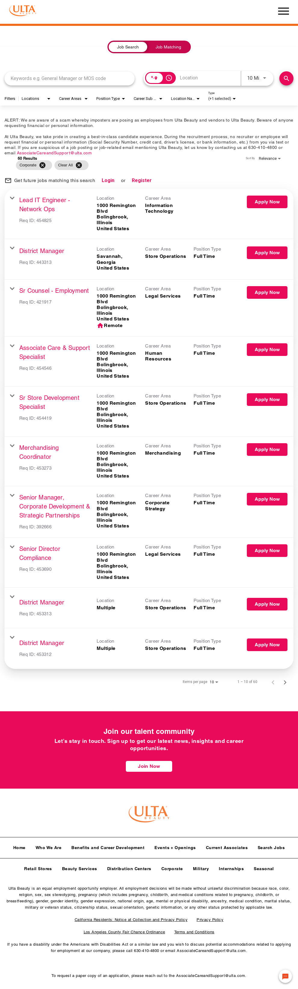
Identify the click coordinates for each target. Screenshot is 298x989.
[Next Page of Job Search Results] (285, 682)
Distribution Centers (129, 866)
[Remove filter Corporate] (42, 165)
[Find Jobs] (286, 78)
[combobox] (70, 78)
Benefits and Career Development (107, 845)
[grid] (137, 165)
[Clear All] (79, 165)
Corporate (172, 866)
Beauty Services (79, 866)
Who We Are (49, 845)
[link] (149, 214)
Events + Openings (175, 845)
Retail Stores (38, 866)
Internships (231, 866)
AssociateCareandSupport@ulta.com (54, 152)
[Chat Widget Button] (285, 976)
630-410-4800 (146, 949)
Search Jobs (271, 845)
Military (201, 866)
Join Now (149, 766)
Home (19, 845)
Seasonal (264, 866)
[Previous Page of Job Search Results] (273, 682)
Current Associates (227, 845)
